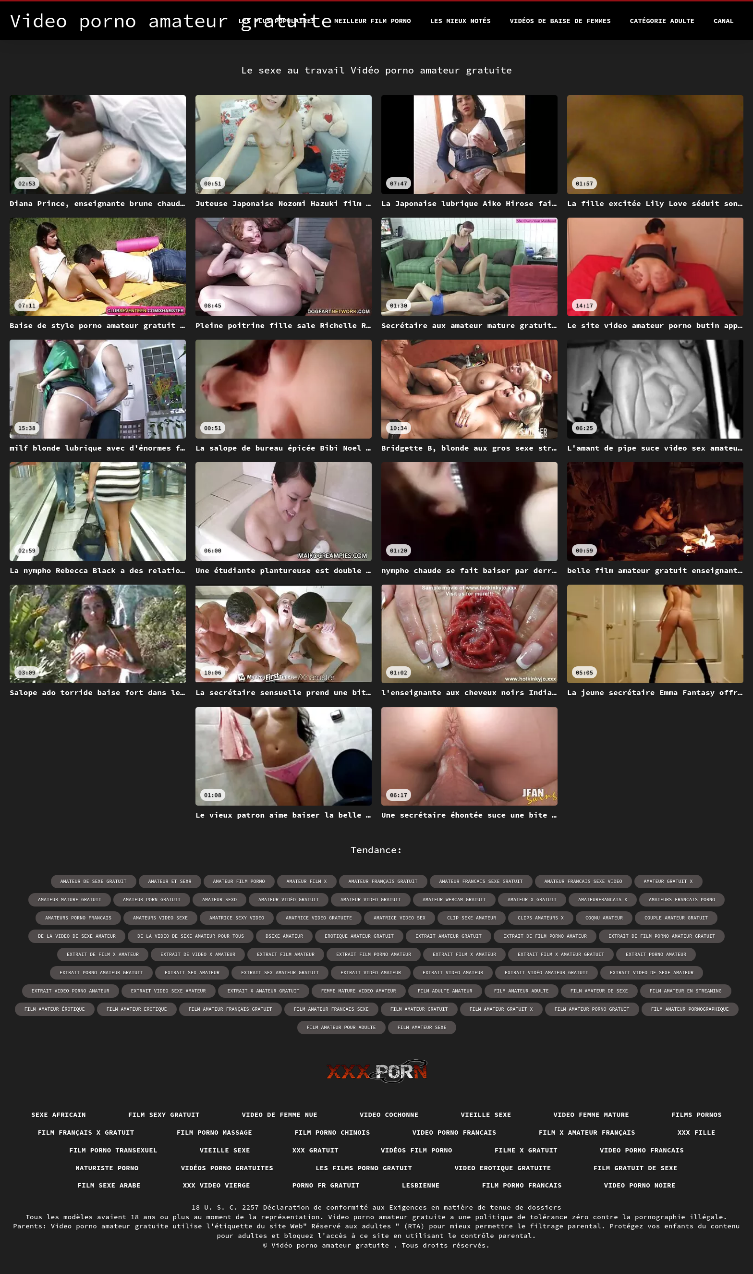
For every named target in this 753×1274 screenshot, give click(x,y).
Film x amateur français (587, 1132)
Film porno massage (215, 1132)
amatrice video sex (399, 918)
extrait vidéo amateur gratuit (546, 972)
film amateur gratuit (419, 1009)
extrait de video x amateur (197, 954)
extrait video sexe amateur (168, 991)
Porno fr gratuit (326, 1185)
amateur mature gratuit (69, 899)
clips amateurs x (541, 918)
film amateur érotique (54, 1009)
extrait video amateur (453, 972)
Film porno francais (522, 1185)
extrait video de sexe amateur (651, 972)
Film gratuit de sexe (636, 1168)
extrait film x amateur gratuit (561, 954)
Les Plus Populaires (276, 20)
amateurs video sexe (160, 918)
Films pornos (696, 1114)
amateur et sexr (170, 881)
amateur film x (307, 881)
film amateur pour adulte (341, 1027)
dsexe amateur (284, 936)
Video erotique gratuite (502, 1168)
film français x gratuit (85, 1132)
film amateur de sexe (599, 991)
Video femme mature (592, 1114)
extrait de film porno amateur (545, 936)
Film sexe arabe (109, 1185)
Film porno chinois (332, 1132)
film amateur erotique (137, 1009)
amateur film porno (239, 881)
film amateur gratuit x (501, 1009)
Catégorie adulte (662, 20)
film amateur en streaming (686, 991)
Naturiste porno (106, 1168)
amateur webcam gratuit (454, 899)
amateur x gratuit (532, 899)
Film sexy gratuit (164, 1114)
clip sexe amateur (471, 918)
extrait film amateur (286, 954)
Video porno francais (455, 1132)
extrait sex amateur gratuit (280, 972)
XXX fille (697, 1132)
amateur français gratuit (383, 881)
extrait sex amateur (192, 972)
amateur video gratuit (370, 899)
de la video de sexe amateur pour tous (190, 936)
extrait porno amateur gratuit (101, 972)
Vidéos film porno (416, 1150)
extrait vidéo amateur (370, 972)
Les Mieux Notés (460, 20)
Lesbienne (421, 1185)
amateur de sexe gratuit (94, 881)
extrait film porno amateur (373, 954)
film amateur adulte (521, 991)
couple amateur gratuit (676, 918)
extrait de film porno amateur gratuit (661, 936)
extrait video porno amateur (70, 991)
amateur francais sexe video (583, 881)
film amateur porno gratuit (592, 1009)
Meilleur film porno (372, 20)
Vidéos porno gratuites (227, 1168)
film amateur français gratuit (230, 1009)
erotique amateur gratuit (359, 936)
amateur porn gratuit (152, 899)
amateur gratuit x (668, 881)
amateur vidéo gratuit (288, 899)
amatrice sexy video (236, 918)
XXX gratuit (315, 1150)
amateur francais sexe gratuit (481, 881)
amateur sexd (219, 899)
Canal (724, 20)
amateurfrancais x (602, 899)
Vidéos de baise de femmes (560, 20)
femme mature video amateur (358, 991)
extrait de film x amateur (103, 954)
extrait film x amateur (464, 954)
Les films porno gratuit (364, 1168)
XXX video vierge (216, 1185)
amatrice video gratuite (319, 918)
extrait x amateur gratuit (264, 991)
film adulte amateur (445, 991)
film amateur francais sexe (331, 1009)
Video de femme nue (280, 1114)
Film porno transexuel (113, 1150)
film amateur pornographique (690, 1009)
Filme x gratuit (526, 1150)
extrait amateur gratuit (448, 936)
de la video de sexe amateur (77, 936)
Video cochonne (389, 1114)
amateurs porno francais (78, 918)
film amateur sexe (422, 1027)
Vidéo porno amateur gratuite (332, 1245)
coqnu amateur (604, 918)
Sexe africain (58, 1114)
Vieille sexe (486, 1114)
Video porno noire (640, 1185)
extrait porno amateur (656, 954)
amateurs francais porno (682, 899)
